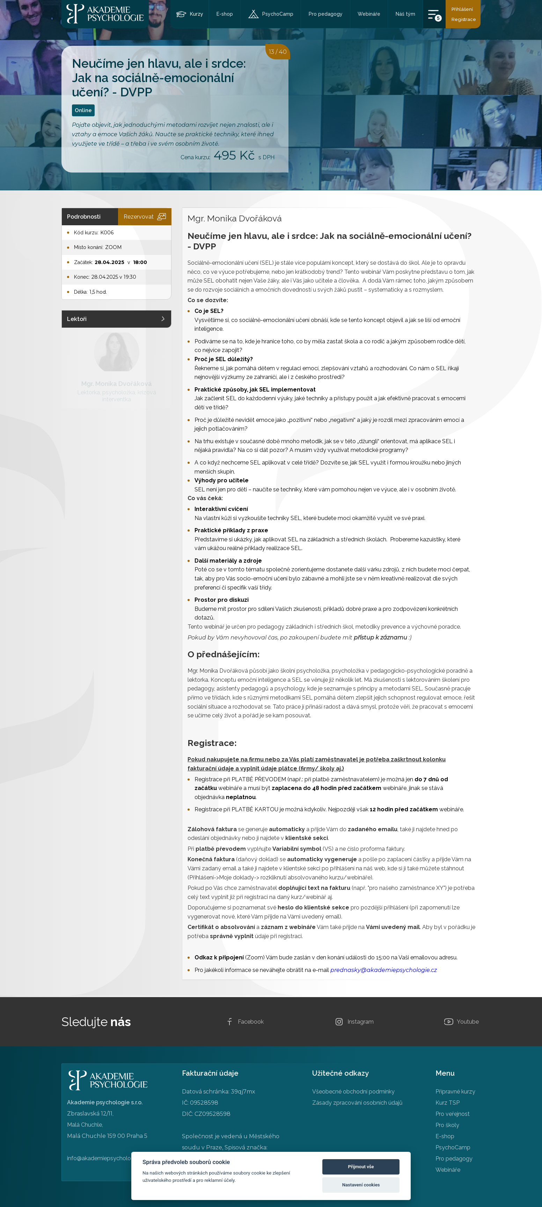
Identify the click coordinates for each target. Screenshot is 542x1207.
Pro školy (447, 1125)
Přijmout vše (361, 1166)
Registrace (464, 19)
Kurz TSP (447, 1102)
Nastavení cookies (361, 1184)
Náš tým (405, 14)
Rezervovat (145, 216)
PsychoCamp (277, 14)
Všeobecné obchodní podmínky (353, 1091)
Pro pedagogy (326, 14)
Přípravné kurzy (455, 1091)
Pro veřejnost (452, 1114)
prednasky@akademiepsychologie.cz (383, 970)
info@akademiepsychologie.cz (106, 1158)
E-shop (225, 14)
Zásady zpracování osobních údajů (357, 1102)
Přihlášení (462, 9)
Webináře (369, 14)
